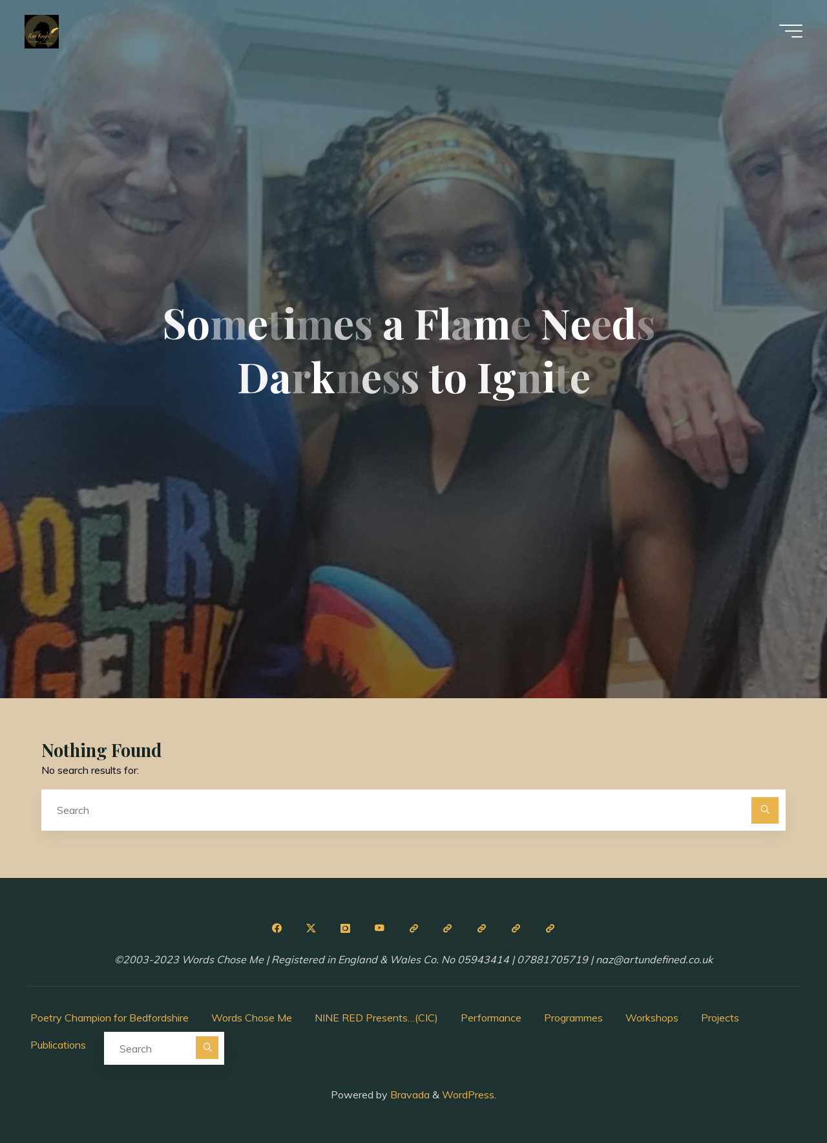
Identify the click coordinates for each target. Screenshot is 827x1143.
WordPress (468, 1094)
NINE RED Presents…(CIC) (376, 1017)
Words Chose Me (251, 1017)
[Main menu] (789, 31)
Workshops (651, 1017)
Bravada (409, 1094)
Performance (491, 1017)
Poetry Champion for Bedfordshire (109, 1017)
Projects (720, 1017)
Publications (58, 1044)
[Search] (765, 810)
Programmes (573, 1017)
